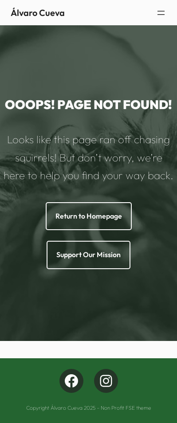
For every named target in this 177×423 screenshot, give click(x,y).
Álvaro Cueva (38, 12)
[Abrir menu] (161, 13)
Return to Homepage (88, 216)
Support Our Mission (88, 254)
